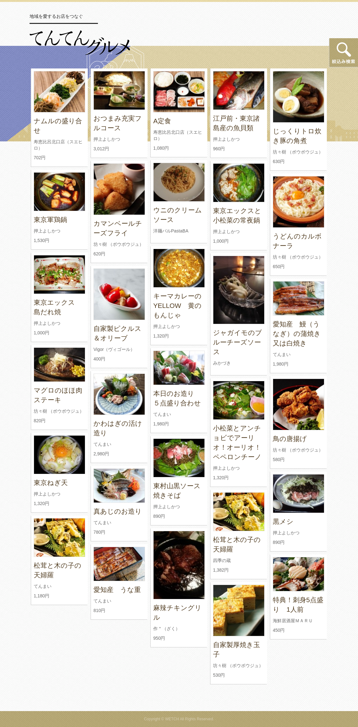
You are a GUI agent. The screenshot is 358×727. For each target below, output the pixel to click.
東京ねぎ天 (51, 482)
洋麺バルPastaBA (170, 230)
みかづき (222, 363)
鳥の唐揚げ (290, 438)
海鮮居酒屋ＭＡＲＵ (293, 620)
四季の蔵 (222, 560)
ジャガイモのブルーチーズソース (237, 342)
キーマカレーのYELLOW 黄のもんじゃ (177, 305)
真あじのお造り (117, 511)
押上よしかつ (106, 139)
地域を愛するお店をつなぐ (56, 16)
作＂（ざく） (166, 628)
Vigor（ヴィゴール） (114, 349)
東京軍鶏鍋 (50, 219)
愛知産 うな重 (117, 589)
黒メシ (283, 521)
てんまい (282, 354)
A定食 (162, 121)
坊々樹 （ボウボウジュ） (298, 151)
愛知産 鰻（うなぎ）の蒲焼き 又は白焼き (300, 333)
